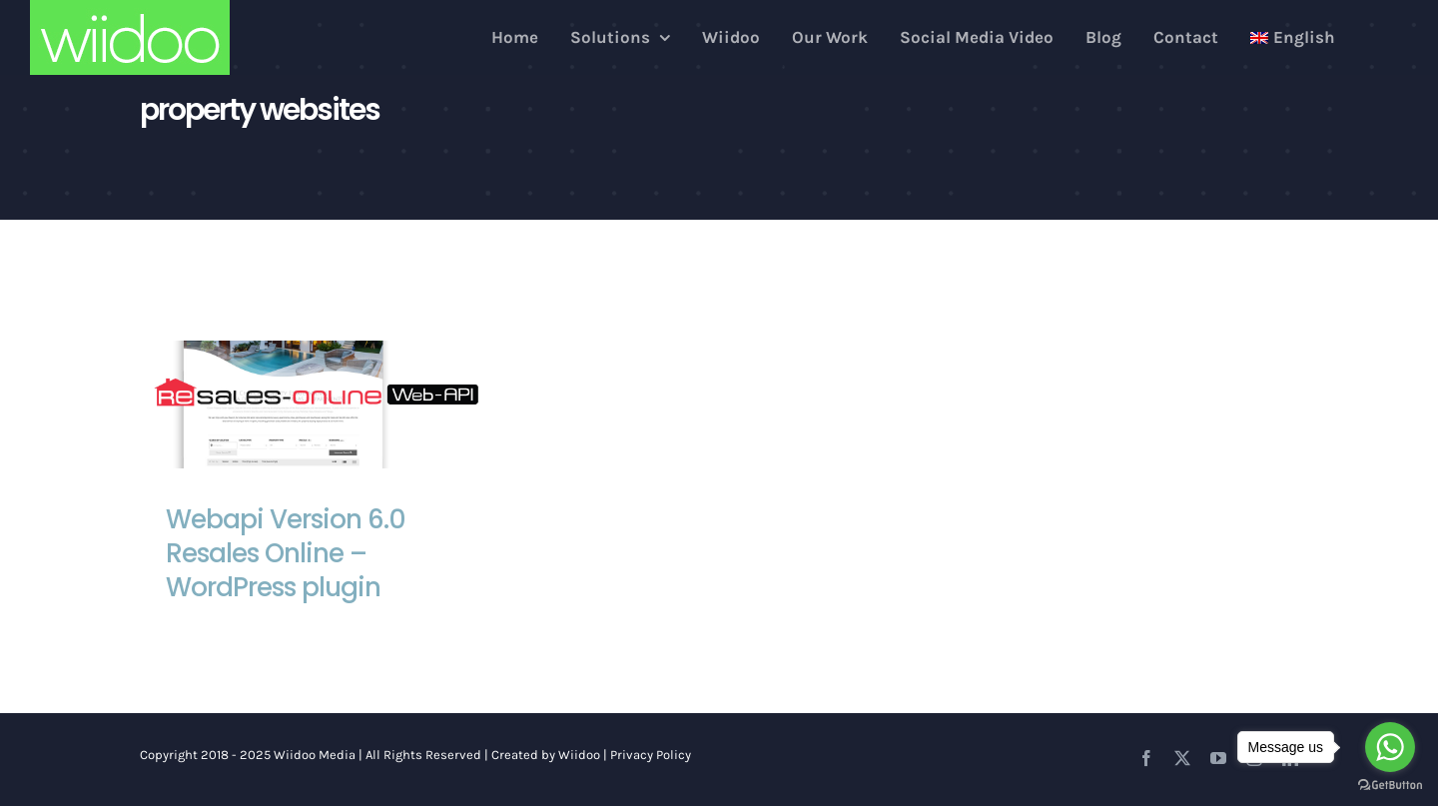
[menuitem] (1292, 37)
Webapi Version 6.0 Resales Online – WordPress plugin (285, 553)
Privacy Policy (650, 754)
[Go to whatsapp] (1390, 747)
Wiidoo (579, 754)
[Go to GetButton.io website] (1390, 785)
